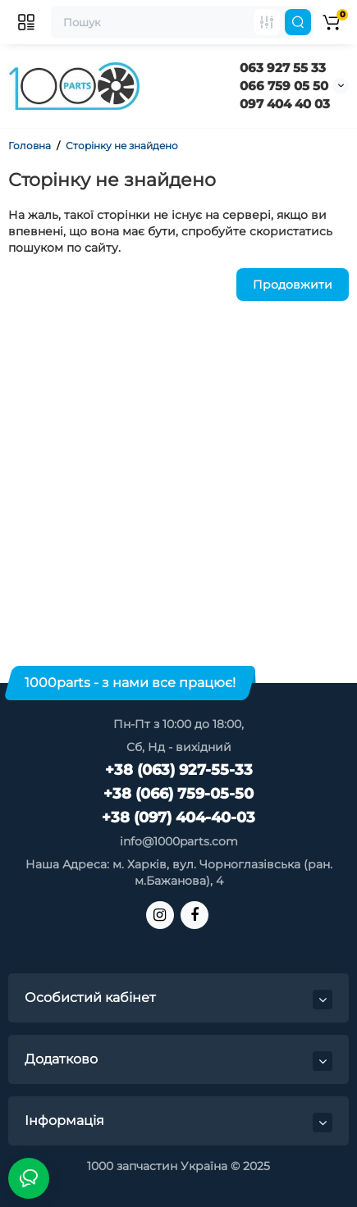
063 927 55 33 (283, 67)
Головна (29, 145)
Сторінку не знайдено (122, 145)
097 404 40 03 (285, 104)
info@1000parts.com (179, 841)
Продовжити (292, 284)
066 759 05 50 (284, 85)
